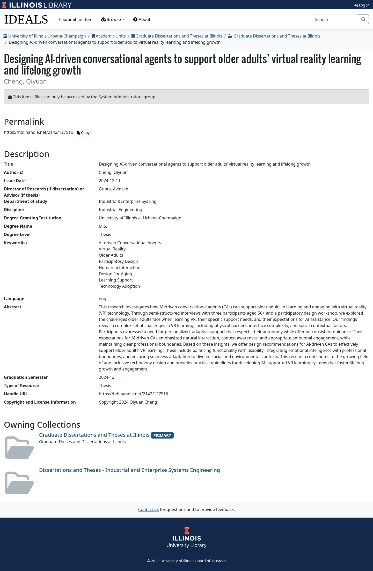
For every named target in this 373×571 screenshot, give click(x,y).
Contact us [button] (148, 509)
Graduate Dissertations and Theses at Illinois (176, 36)
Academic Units (109, 36)
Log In (362, 5)
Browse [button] (111, 19)
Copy (83, 132)
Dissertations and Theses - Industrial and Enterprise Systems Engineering (129, 469)
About (141, 19)
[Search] (335, 19)
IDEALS (26, 19)
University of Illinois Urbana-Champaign (44, 36)
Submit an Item (75, 19)
